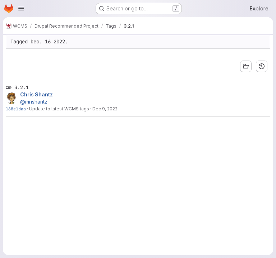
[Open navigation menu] (21, 8)
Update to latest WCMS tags (59, 108)
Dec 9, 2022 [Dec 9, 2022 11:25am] (105, 108)
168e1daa (16, 108)
